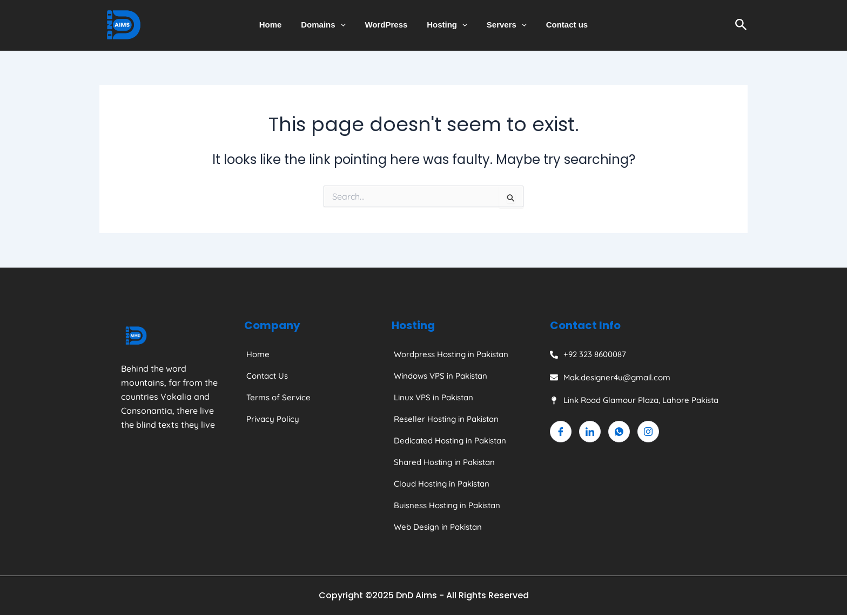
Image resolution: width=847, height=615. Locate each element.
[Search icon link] (741, 25)
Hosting (445, 25)
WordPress (387, 24)
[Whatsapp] (619, 431)
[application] (345, 25)
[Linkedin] (590, 431)
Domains (328, 25)
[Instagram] (648, 431)
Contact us (559, 24)
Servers (502, 25)
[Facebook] (561, 431)
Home (278, 24)
